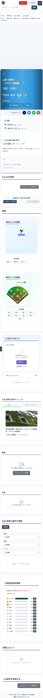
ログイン (23, 3)
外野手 (19, 16)
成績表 (6, 527)
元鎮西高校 (8, 83)
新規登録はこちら (21, 366)
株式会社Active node (23, 697)
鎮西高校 (10, 125)
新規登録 (32, 3)
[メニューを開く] (1, 349)
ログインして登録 (21, 473)
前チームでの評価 (10, 201)
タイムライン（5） (31, 405)
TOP (2, 16)
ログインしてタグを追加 (12, 164)
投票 (35, 598)
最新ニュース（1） (12, 405)
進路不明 (9, 16)
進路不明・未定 (35, 18)
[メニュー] (40, 3)
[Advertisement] (21, 44)
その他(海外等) (25, 18)
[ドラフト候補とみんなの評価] (3, 3)
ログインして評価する (29, 187)
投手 (15, 16)
